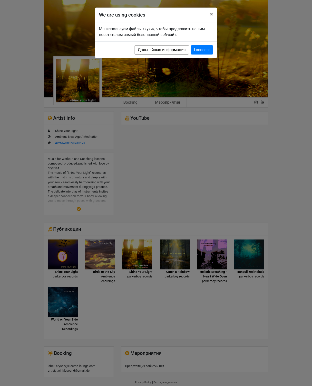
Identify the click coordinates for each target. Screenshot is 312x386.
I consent (202, 49)
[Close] (211, 14)
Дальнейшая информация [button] (161, 49)
